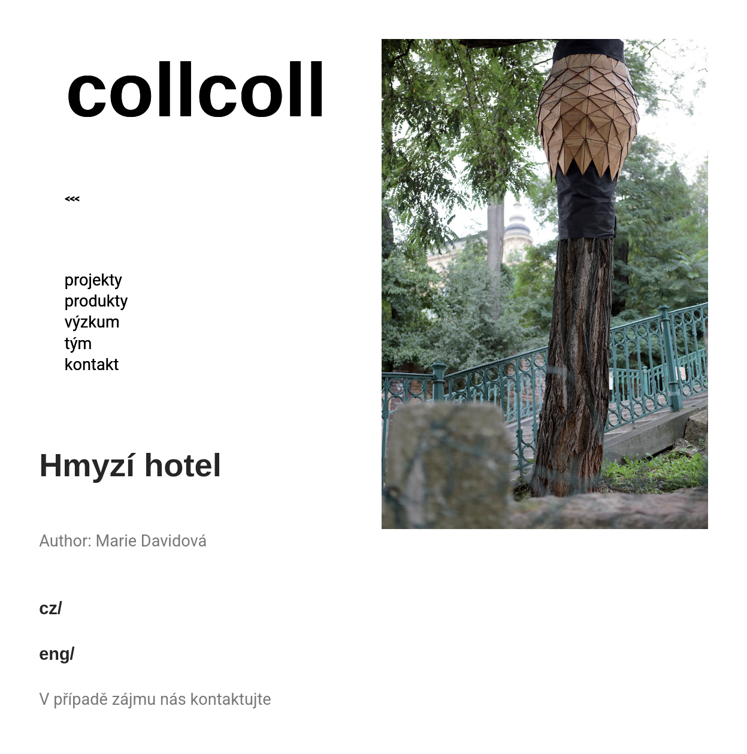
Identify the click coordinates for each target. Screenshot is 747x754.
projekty (93, 280)
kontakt (92, 364)
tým (78, 343)
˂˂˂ (72, 204)
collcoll (195, 90)
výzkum (92, 322)
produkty (96, 301)
